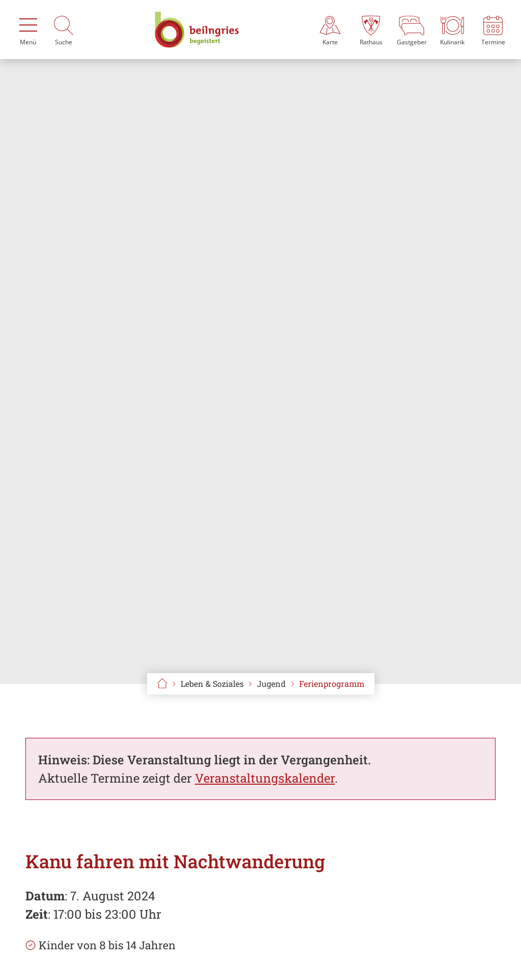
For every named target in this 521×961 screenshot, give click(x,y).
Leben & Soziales (212, 683)
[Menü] (28, 29)
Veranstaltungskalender (265, 778)
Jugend (271, 683)
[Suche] (63, 29)
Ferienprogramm (331, 683)
